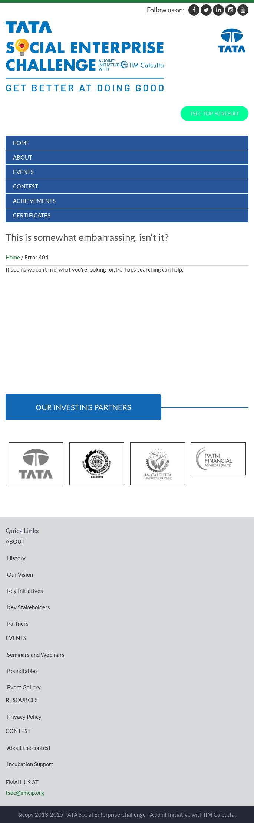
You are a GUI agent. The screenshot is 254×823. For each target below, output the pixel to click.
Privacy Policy (24, 716)
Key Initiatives (25, 590)
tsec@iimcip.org (25, 792)
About (22, 157)
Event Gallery (24, 687)
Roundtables (22, 670)
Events (23, 171)
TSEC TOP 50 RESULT (214, 113)
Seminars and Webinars (36, 654)
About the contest (29, 747)
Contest (25, 186)
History (16, 558)
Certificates (31, 215)
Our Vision (20, 574)
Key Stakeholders (28, 607)
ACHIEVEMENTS (34, 200)
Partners (18, 623)
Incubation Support (30, 764)
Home (21, 143)
